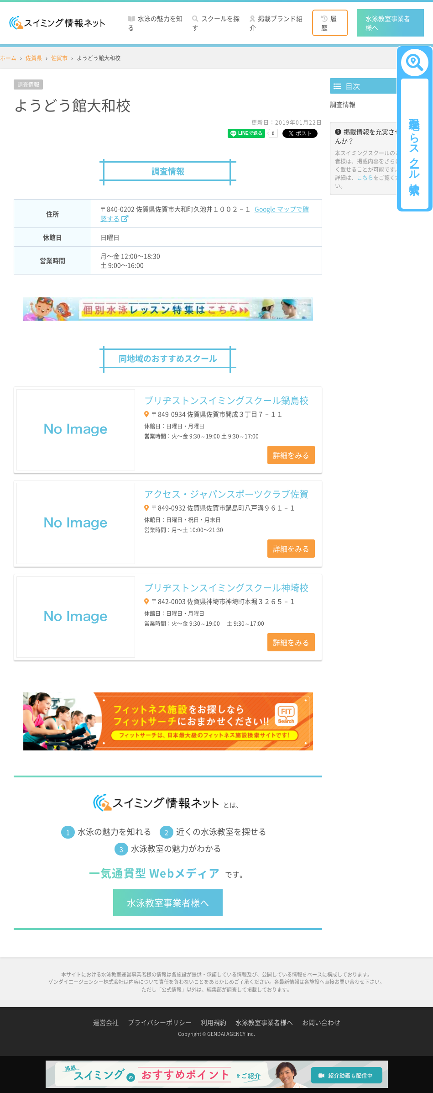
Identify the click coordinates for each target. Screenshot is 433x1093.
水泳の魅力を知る (155, 23)
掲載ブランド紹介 (276, 23)
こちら (365, 178)
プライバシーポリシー (160, 1022)
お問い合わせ (321, 1022)
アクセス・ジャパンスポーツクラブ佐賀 (226, 494)
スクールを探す (216, 23)
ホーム (8, 58)
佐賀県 (34, 58)
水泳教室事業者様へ (387, 23)
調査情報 (342, 104)
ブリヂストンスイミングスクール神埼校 (226, 587)
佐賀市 (59, 58)
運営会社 (106, 1022)
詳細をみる (291, 454)
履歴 (329, 23)
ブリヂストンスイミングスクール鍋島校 (226, 400)
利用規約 (213, 1022)
